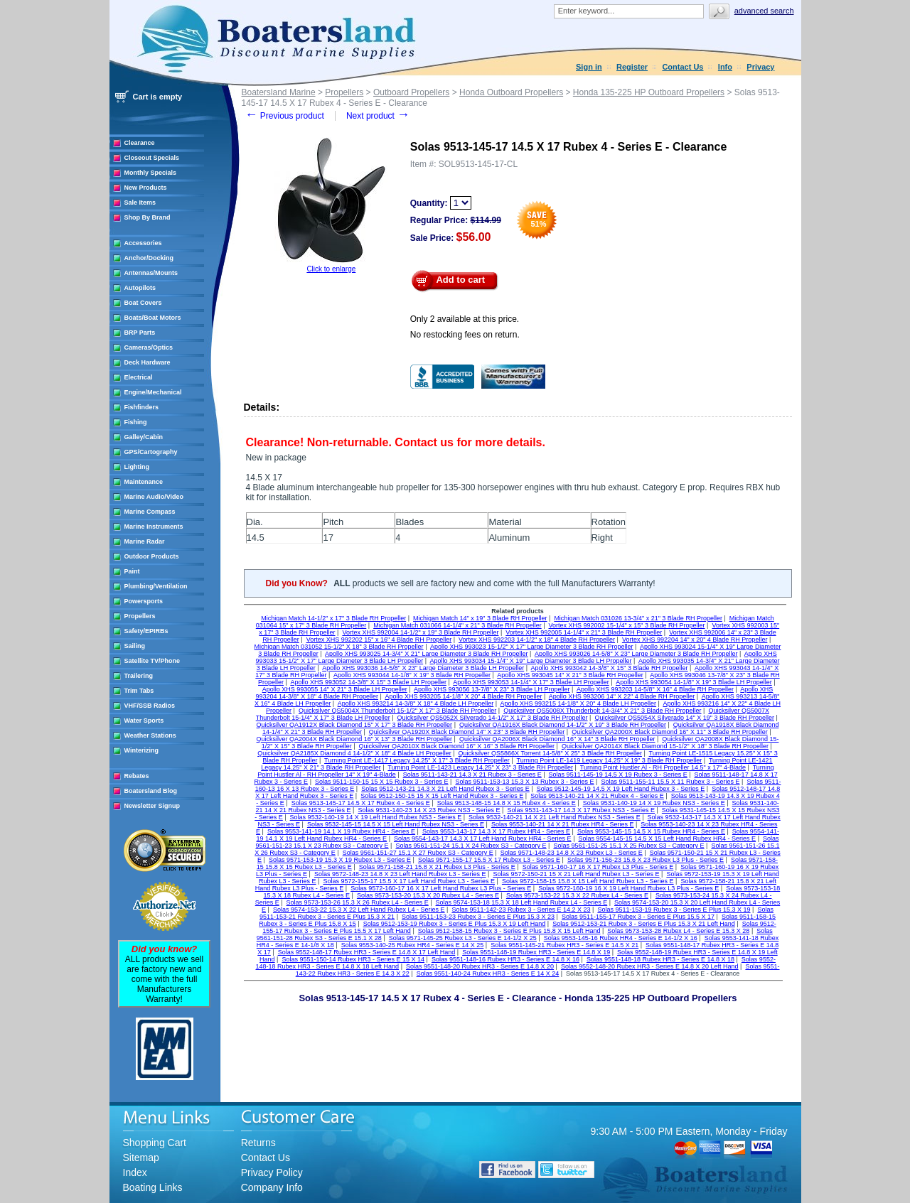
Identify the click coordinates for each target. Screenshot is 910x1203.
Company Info (272, 1187)
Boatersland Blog (151, 790)
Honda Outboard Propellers (511, 92)
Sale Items (140, 202)
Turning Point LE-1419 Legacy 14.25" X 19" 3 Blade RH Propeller (609, 760)
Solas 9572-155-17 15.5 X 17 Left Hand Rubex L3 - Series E (409, 881)
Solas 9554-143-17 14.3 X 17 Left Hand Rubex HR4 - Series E (483, 838)
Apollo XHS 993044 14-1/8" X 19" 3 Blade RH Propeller (412, 675)
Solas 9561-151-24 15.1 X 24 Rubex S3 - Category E (470, 845)
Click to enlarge (330, 269)
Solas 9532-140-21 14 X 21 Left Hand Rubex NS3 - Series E (555, 817)
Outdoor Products (151, 556)
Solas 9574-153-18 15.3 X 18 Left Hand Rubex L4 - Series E (522, 902)
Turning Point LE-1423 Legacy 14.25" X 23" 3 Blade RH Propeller (480, 767)
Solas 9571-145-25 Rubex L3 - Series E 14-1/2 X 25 (463, 938)
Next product (378, 116)
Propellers (140, 616)
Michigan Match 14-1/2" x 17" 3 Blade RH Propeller (333, 618)
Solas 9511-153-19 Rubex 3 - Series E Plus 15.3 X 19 (673, 909)
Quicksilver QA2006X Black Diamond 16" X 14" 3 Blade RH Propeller (557, 739)
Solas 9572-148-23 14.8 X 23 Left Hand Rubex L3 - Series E (400, 874)
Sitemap (141, 1157)
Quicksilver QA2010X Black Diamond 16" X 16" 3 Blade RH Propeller (457, 746)
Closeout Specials (152, 157)
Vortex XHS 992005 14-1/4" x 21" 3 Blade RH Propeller (583, 632)
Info (725, 67)
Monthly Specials (150, 172)
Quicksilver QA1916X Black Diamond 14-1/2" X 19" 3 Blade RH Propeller (562, 724)
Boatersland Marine (279, 92)
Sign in (589, 67)
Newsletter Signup (152, 805)
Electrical (138, 377)
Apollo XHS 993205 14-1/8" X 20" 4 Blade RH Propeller (463, 696)
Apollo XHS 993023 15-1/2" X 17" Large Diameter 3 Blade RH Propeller (531, 646)
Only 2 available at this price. (464, 319)
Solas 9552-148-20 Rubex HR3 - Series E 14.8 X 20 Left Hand (650, 966)
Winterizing (141, 750)
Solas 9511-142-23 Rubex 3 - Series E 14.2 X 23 (520, 909)
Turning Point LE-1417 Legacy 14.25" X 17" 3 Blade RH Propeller (417, 760)
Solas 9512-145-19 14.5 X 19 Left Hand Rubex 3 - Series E (621, 788)
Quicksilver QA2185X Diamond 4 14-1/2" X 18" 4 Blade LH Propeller (354, 753)
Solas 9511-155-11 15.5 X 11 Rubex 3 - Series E (670, 781)
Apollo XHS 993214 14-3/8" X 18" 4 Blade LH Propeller (416, 703)
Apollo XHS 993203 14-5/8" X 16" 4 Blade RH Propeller (655, 689)
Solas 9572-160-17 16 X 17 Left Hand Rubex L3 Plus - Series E (440, 888)
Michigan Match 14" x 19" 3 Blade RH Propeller (480, 618)
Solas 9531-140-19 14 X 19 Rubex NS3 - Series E (654, 803)
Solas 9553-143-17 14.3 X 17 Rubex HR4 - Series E (496, 831)
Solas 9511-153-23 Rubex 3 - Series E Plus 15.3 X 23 (478, 916)
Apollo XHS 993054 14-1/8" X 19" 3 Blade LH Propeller (694, 682)
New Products (145, 187)
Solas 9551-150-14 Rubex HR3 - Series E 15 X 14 (353, 959)
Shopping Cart (155, 1142)
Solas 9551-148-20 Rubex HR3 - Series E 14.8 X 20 (480, 966)
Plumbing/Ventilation (156, 586)
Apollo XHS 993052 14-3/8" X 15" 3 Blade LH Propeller (368, 682)
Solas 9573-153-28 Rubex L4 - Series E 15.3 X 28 (678, 930)
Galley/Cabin (144, 437)
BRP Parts (140, 332)
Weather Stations (150, 735)
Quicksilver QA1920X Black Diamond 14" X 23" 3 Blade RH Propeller (467, 731)
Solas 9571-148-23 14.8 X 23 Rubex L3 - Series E (571, 852)
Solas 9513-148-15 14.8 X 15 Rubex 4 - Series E (506, 803)
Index (135, 1172)
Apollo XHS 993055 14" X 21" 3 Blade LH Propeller (334, 689)
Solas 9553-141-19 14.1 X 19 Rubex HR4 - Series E (341, 831)
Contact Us (682, 67)
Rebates (136, 775)
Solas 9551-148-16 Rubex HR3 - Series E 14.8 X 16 (505, 959)
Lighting (137, 466)
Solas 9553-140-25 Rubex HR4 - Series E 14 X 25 (412, 945)
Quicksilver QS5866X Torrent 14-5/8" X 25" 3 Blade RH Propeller (550, 753)
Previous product (284, 116)
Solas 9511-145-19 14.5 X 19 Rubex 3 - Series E (618, 774)
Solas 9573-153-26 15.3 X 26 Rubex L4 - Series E (358, 902)
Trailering (139, 675)
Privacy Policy (272, 1172)
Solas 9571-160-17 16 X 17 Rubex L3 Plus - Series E (598, 866)
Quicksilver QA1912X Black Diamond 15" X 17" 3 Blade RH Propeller (355, 724)
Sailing (135, 645)
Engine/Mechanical (153, 392)
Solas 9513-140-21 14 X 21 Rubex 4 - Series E (597, 795)
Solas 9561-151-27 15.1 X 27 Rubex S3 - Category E (418, 852)
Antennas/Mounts (151, 272)
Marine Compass (150, 511)
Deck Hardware (147, 362)
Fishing (135, 422)
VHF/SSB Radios (150, 705)
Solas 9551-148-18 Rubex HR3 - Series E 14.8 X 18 (660, 959)
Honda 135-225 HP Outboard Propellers (648, 92)
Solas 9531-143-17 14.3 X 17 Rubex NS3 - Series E (581, 810)
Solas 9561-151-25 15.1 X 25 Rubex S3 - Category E (628, 845)
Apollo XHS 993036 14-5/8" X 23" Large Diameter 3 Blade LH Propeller (423, 667)
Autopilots (140, 287)
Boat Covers (143, 302)
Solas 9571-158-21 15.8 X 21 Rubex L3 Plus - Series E (437, 866)
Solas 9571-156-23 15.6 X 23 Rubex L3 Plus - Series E (645, 859)
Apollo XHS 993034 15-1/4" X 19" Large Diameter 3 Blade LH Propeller (530, 660)
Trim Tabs (139, 690)
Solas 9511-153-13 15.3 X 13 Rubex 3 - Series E (524, 781)
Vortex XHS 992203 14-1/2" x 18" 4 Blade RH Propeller (537, 639)
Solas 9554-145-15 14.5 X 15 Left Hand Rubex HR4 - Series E (667, 838)
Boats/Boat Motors (152, 317)
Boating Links (153, 1187)
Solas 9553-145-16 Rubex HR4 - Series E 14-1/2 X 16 (620, 938)
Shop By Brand (147, 217)
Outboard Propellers (411, 92)
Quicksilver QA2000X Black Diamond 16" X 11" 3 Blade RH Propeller (670, 731)
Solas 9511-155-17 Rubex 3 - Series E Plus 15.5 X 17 (638, 916)
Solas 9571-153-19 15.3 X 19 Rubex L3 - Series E (340, 859)
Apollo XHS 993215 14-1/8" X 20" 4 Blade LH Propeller (578, 703)
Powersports (144, 601)
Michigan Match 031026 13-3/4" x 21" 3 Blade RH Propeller (638, 618)
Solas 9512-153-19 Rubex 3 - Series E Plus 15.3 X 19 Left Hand (454, 923)
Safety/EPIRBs (146, 631)
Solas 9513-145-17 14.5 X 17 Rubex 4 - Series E (360, 803)
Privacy (760, 67)
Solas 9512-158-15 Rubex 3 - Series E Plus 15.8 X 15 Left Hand (509, 930)
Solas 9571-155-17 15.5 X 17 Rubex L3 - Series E (489, 859)
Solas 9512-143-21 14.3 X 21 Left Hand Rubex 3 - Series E (445, 788)
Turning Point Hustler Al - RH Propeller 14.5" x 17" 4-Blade (663, 767)
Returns (258, 1142)
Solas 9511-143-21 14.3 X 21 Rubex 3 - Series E (472, 774)
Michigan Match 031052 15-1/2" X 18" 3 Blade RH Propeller (339, 646)
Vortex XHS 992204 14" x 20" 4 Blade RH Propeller (695, 639)
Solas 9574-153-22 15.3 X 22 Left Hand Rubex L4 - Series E (359, 909)
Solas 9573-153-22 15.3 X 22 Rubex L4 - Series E (577, 895)
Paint (132, 571)
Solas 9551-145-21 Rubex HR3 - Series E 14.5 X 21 (564, 945)
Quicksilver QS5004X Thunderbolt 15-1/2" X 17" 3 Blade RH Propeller (397, 710)
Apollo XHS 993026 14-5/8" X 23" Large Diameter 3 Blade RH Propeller (636, 653)
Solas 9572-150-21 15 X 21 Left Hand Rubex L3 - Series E (576, 874)
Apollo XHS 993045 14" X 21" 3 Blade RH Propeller (570, 675)
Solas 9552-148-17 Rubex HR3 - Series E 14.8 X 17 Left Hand (367, 952)
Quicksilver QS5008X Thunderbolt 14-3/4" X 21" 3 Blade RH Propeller (602, 710)
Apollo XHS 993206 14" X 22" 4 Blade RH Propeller (622, 696)
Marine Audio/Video (154, 496)
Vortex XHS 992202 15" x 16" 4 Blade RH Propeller (379, 639)
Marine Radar (144, 541)
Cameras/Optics (148, 347)
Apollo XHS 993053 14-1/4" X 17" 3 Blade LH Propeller (531, 682)
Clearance (139, 142)
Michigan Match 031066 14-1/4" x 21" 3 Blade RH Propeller (457, 625)
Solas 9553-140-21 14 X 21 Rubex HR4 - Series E (562, 824)
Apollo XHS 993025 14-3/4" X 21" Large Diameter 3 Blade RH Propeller (426, 653)
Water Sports (144, 720)
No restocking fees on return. (465, 335)
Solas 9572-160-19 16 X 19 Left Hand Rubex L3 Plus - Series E (628, 888)
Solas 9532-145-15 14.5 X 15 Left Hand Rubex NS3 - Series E (395, 824)
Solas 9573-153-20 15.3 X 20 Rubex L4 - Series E (428, 895)
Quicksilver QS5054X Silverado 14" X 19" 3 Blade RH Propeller (684, 717)
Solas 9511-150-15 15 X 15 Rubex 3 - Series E (382, 781)
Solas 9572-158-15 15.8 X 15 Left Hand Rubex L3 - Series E (588, 881)
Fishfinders (141, 407)
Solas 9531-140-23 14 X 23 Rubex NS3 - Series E (429, 810)
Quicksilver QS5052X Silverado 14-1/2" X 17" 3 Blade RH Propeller (492, 717)
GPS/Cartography (151, 451)
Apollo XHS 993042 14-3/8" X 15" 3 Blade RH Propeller (609, 667)
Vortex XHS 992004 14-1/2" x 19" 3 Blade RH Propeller (420, 632)
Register (632, 67)
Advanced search (764, 10)
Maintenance (144, 481)
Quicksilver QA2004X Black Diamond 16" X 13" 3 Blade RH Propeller (355, 739)
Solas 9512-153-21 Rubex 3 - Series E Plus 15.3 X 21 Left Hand (643, 923)
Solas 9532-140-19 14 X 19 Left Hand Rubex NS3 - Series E (376, 817)
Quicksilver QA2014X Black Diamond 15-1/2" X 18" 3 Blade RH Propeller (665, 746)
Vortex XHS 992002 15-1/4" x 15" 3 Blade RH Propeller (627, 625)
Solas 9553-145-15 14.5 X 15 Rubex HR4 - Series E (651, 831)
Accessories (143, 243)
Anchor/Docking (149, 257)
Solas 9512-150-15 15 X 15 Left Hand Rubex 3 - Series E (441, 795)
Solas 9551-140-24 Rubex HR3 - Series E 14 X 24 (488, 973)
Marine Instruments (153, 526)
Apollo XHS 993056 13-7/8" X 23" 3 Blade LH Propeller (492, 689)
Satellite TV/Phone (152, 660)
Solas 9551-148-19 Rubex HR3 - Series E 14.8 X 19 (536, 952)
